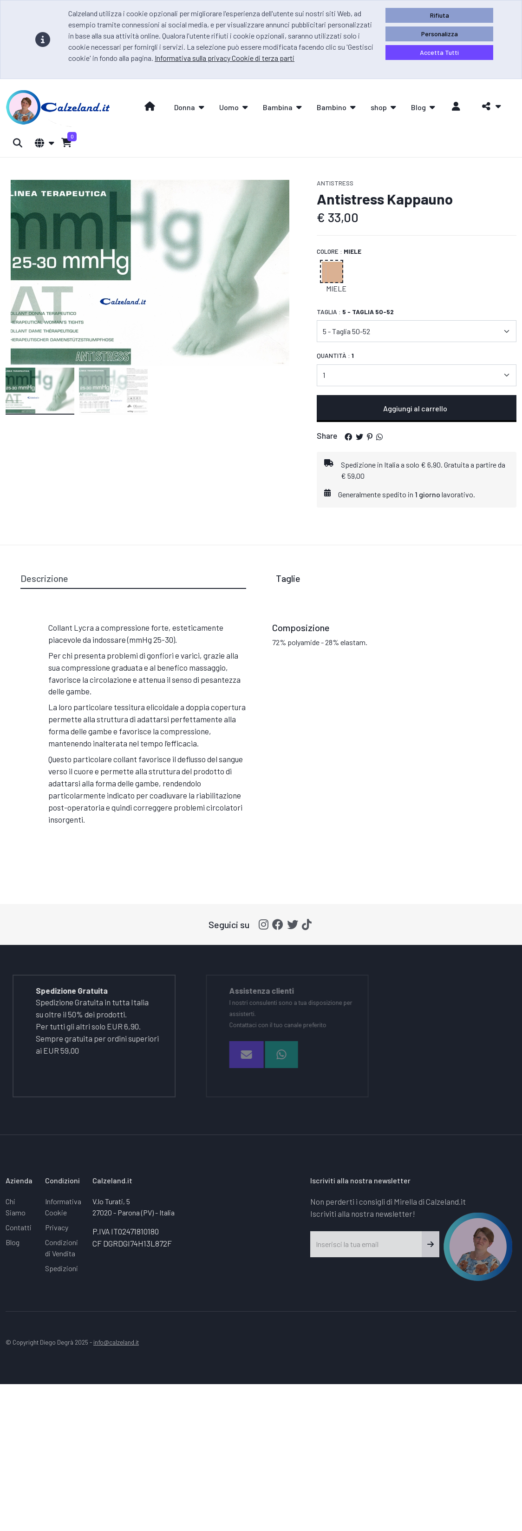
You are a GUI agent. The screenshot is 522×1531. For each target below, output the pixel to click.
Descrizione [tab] (44, 578)
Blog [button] (418, 107)
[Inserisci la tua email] (366, 1244)
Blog (13, 1242)
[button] (488, 106)
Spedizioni (61, 1268)
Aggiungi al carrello (416, 408)
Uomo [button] (229, 107)
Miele (336, 288)
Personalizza (439, 34)
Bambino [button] (331, 107)
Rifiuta (439, 15)
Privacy (56, 1227)
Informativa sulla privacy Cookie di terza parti (224, 57)
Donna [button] (184, 107)
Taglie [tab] (288, 578)
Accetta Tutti (439, 52)
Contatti (19, 1227)
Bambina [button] (278, 107)
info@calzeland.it (116, 1342)
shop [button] (379, 107)
